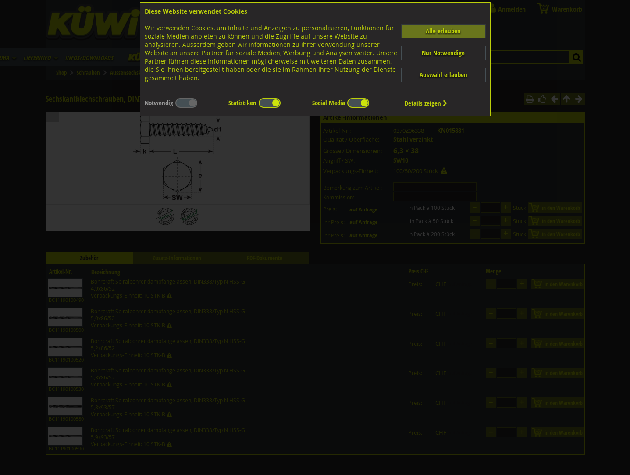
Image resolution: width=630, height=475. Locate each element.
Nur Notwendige (443, 52)
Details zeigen (426, 103)
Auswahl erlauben (443, 74)
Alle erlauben (443, 30)
